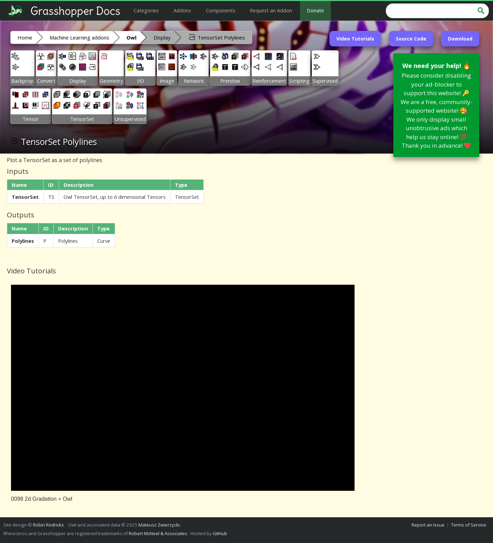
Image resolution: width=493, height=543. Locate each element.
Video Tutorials (355, 38)
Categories (146, 10)
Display (162, 37)
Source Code (411, 38)
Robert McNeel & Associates (158, 533)
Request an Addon (271, 10)
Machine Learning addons (79, 37)
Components (220, 10)
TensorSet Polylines (216, 37)
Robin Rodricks (48, 525)
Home (25, 37)
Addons (182, 10)
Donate (315, 10)
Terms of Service (468, 525)
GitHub (220, 533)
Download (460, 38)
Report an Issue (428, 525)
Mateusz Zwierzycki (159, 525)
